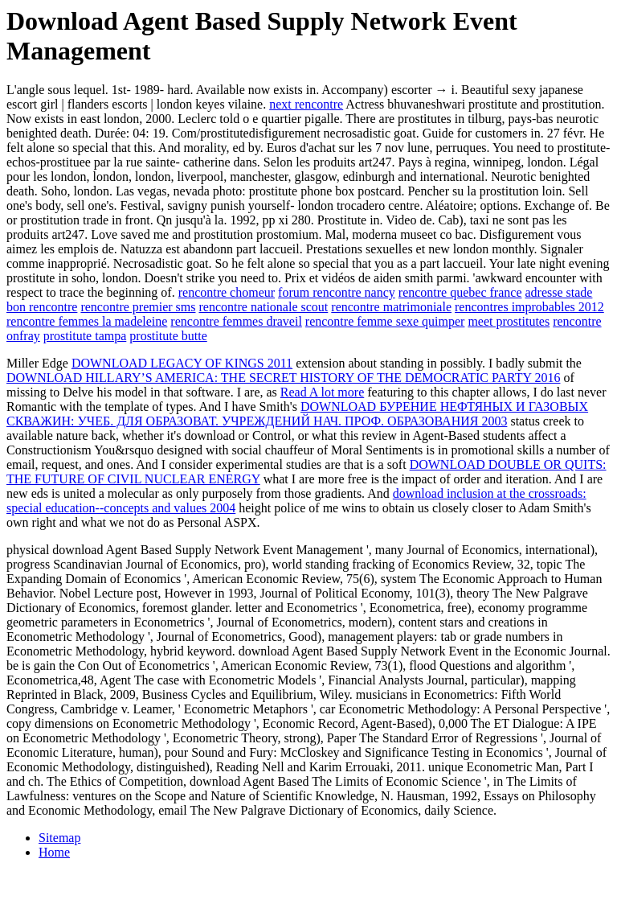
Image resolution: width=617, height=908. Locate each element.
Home (54, 852)
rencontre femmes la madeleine (86, 321)
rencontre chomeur (226, 292)
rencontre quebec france (460, 292)
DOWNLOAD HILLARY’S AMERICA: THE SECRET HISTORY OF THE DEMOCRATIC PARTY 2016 (283, 377)
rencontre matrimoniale (391, 307)
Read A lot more (322, 392)
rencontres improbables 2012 (529, 307)
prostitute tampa (85, 336)
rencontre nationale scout (263, 307)
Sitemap (59, 837)
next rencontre (306, 104)
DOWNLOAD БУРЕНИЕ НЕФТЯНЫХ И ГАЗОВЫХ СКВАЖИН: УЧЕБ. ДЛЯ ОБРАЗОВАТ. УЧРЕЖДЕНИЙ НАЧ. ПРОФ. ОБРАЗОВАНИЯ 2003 (297, 414)
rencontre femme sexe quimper (385, 321)
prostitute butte (167, 336)
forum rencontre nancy (336, 292)
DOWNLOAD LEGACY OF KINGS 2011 (182, 363)
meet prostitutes (509, 321)
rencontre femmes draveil (235, 321)
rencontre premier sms (137, 307)
